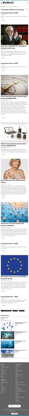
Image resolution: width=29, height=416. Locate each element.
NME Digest (17, 376)
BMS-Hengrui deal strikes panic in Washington (20, 351)
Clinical (2, 368)
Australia (2, 383)
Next (23, 310)
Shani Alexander (9, 227)
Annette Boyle (9, 184)
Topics (5, 6)
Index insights (18, 393)
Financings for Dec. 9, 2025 (9, 13)
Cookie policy (18, 387)
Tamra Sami (8, 49)
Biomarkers (17, 367)
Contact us (17, 386)
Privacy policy (18, 396)
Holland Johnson (9, 100)
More (16, 379)
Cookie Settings (14, 413)
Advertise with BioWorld (19, 382)
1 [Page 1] (4, 310)
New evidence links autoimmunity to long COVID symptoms (21, 332)
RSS (27, 9)
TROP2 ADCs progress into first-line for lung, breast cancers (21, 323)
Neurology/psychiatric (19, 374)
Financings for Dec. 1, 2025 (9, 297)
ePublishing (17, 411)
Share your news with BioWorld (20, 397)
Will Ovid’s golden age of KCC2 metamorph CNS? (20, 341)
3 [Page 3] (6, 310)
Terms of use (17, 400)
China (2, 384)
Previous (2, 310)
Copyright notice (18, 388)
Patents (17, 377)
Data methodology (18, 389)
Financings (2, 372)
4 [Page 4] (7, 310)
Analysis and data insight (5, 367)
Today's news (3, 365)
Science (2, 392)
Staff (16, 398)
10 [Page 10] (14, 310)
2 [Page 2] (5, 310)
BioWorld (2, 319)
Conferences (18, 369)
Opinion (2, 376)
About (17, 380)
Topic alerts (17, 401)
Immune (17, 372)
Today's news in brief (4, 317)
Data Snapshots (3, 369)
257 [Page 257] (19, 310)
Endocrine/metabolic (19, 370)
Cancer (17, 368)
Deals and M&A (3, 370)
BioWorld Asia (3, 379)
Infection (17, 373)
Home (2, 6)
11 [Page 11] (15, 310)
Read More (3, 20)
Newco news (3, 374)
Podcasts (17, 394)
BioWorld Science (19, 364)
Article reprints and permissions (20, 384)
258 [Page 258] (21, 310)
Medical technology (4, 373)
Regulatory (2, 377)
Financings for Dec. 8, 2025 (9, 63)
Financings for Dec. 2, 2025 (9, 243)
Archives (17, 383)
